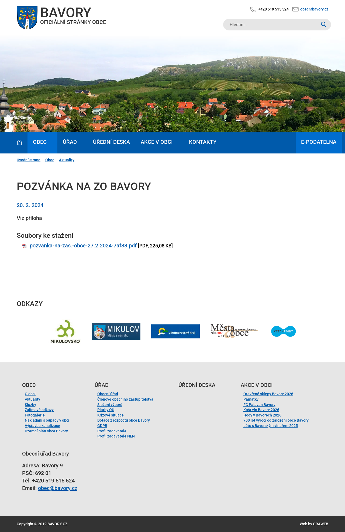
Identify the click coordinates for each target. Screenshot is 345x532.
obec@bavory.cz (314, 9)
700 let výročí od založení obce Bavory (276, 420)
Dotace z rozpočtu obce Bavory (123, 420)
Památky (250, 399)
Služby (30, 404)
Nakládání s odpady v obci (47, 420)
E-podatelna (318, 142)
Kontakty (202, 142)
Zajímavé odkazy (39, 410)
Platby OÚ (105, 410)
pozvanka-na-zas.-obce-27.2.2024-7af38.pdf (83, 245)
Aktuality (66, 160)
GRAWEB (320, 524)
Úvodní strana (28, 160)
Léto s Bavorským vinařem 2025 (270, 426)
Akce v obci (157, 142)
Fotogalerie (35, 415)
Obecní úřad (107, 394)
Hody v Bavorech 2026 (262, 415)
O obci (30, 394)
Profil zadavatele (111, 431)
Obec (40, 142)
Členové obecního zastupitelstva (125, 399)
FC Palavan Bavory (259, 404)
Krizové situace (110, 415)
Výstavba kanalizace (42, 426)
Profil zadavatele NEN (116, 436)
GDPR (102, 426)
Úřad (70, 142)
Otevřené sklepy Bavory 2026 (268, 394)
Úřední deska (111, 142)
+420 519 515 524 (273, 9)
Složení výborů (109, 404)
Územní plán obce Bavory (46, 431)
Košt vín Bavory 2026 (261, 410)
